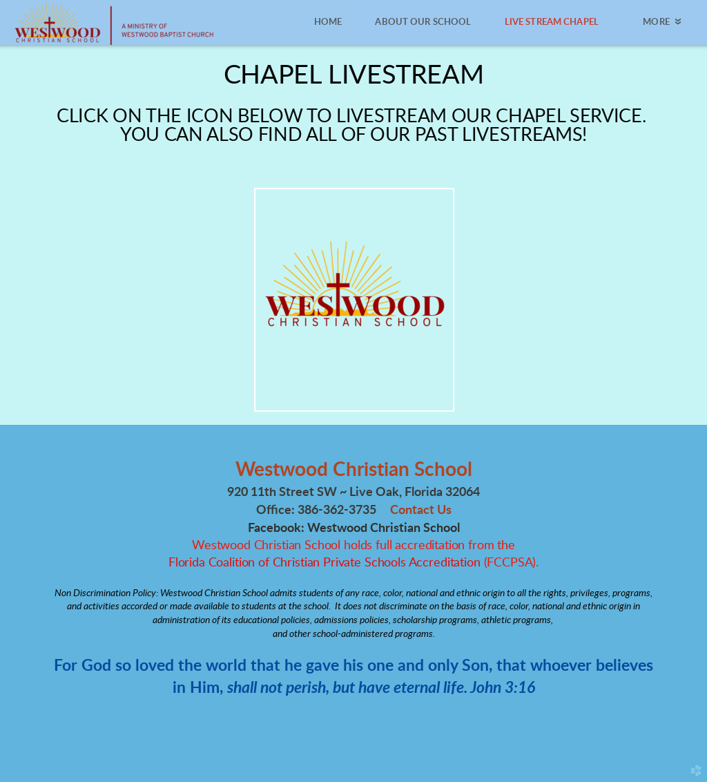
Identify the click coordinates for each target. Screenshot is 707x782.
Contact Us (421, 510)
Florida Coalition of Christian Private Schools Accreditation (324, 563)
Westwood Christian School (353, 469)
